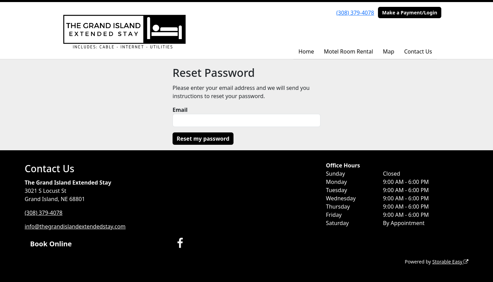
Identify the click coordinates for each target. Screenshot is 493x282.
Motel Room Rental (348, 51)
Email (180, 110)
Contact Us (418, 51)
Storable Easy (450, 261)
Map (388, 51)
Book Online (51, 243)
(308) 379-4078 (355, 12)
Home (306, 51)
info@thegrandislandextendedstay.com (75, 226)
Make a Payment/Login (409, 12)
